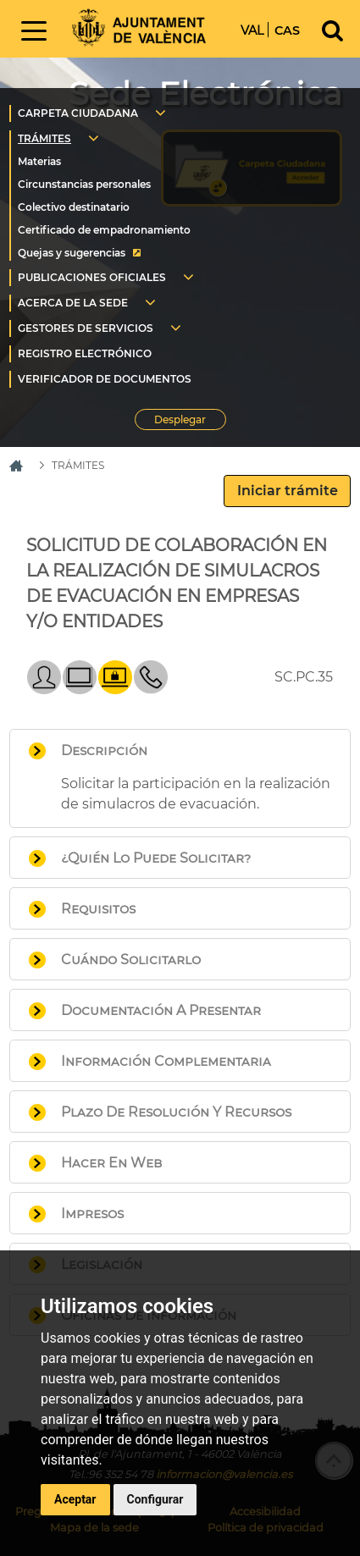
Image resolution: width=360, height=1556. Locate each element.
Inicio (139, 27)
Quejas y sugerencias (71, 252)
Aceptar (75, 1499)
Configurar (155, 1499)
